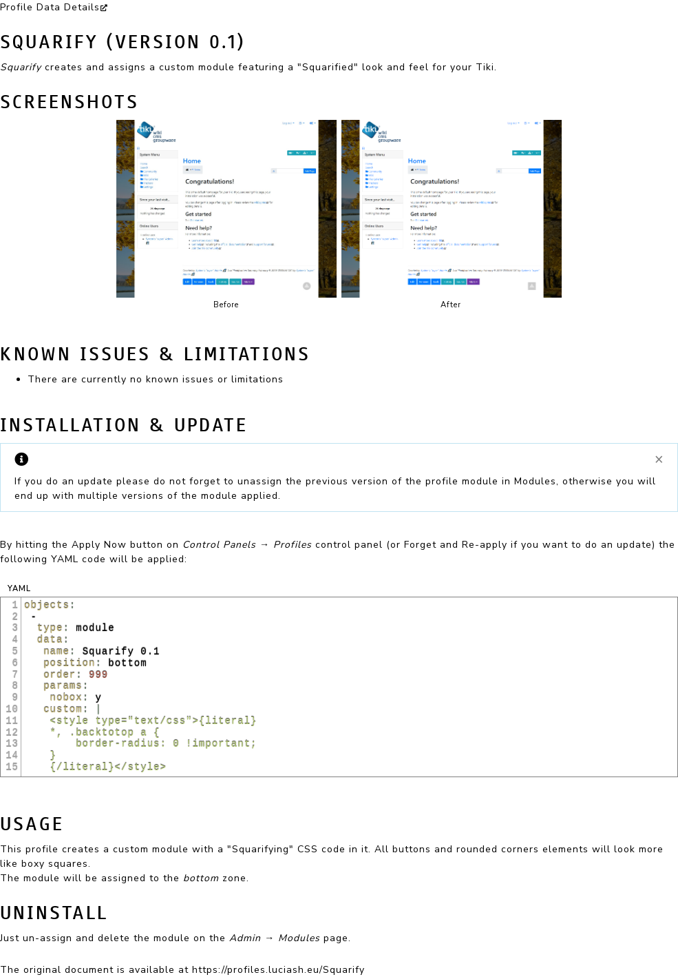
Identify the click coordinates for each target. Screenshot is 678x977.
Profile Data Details (50, 7)
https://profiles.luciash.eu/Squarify (278, 969)
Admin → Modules (274, 938)
